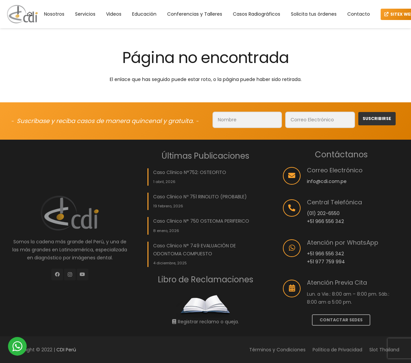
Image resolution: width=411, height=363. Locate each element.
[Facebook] (57, 274)
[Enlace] (205, 305)
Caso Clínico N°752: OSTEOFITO (189, 172)
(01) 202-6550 (323, 213)
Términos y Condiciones (277, 349)
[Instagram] (70, 274)
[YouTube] (82, 274)
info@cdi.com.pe (327, 181)
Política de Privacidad (337, 349)
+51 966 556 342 (325, 221)
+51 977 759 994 (326, 261)
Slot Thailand (384, 349)
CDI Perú (66, 349)
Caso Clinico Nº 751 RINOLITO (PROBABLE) (200, 196)
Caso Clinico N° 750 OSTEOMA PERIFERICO (201, 221)
